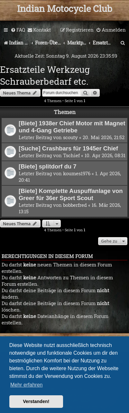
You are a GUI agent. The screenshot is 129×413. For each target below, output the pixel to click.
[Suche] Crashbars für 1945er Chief (68, 148)
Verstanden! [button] (36, 401)
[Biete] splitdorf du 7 (48, 166)
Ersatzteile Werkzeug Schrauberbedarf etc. (45, 75)
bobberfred (75, 205)
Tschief (71, 155)
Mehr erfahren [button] (26, 385)
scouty (70, 137)
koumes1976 (76, 173)
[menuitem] (18, 29)
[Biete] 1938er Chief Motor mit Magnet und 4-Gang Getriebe (72, 127)
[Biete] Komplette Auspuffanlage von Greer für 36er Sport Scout (71, 194)
